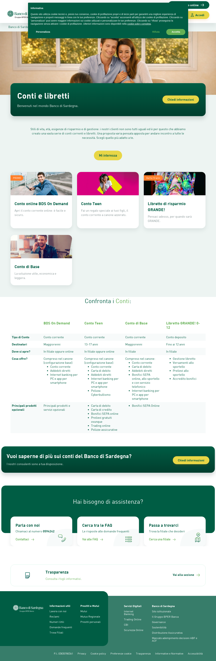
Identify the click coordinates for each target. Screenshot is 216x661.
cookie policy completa (139, 23)
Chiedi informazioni (180, 99)
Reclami (54, 616)
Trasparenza (143, 653)
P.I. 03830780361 (63, 653)
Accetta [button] (176, 31)
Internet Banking (129, 613)
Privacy (82, 653)
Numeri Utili (57, 622)
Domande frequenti (61, 627)
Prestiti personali (90, 622)
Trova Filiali (56, 632)
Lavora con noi (58, 611)
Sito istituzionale (161, 611)
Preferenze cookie (120, 653)
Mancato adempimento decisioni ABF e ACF (174, 639)
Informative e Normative (169, 653)
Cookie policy (98, 653)
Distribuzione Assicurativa (167, 632)
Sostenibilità (159, 627)
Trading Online (132, 619)
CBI (126, 624)
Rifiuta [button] (156, 31)
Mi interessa (108, 155)
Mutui (83, 611)
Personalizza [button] (43, 31)
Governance (159, 622)
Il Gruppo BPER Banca (165, 616)
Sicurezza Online (133, 630)
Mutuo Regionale (90, 616)
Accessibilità (195, 653)
